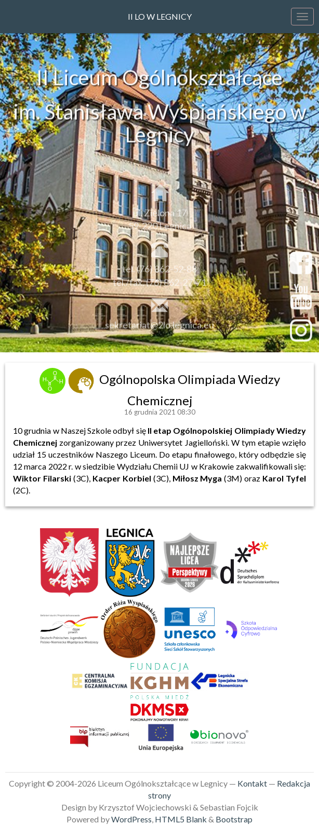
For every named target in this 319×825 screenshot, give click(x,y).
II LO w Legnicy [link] (160, 16)
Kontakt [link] (252, 783)
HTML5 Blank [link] (181, 819)
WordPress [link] (131, 819)
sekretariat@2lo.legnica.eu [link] (159, 328)
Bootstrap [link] (234, 819)
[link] (53, 379)
